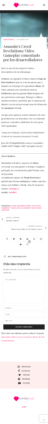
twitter (24, 375)
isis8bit (13, 192)
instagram (24, 366)
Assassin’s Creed (24, 206)
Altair (13, 206)
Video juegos (8, 39)
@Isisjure (14, 188)
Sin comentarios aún (15, 256)
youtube (24, 383)
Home (24, 407)
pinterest (24, 379)
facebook (24, 371)
